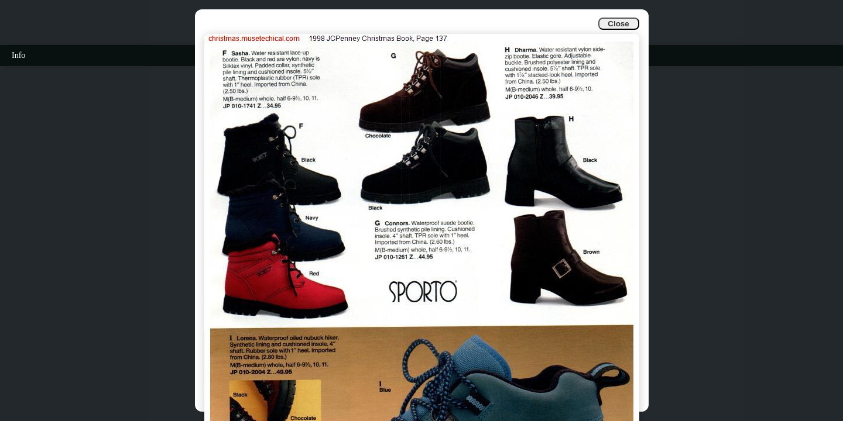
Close (618, 23)
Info (18, 55)
